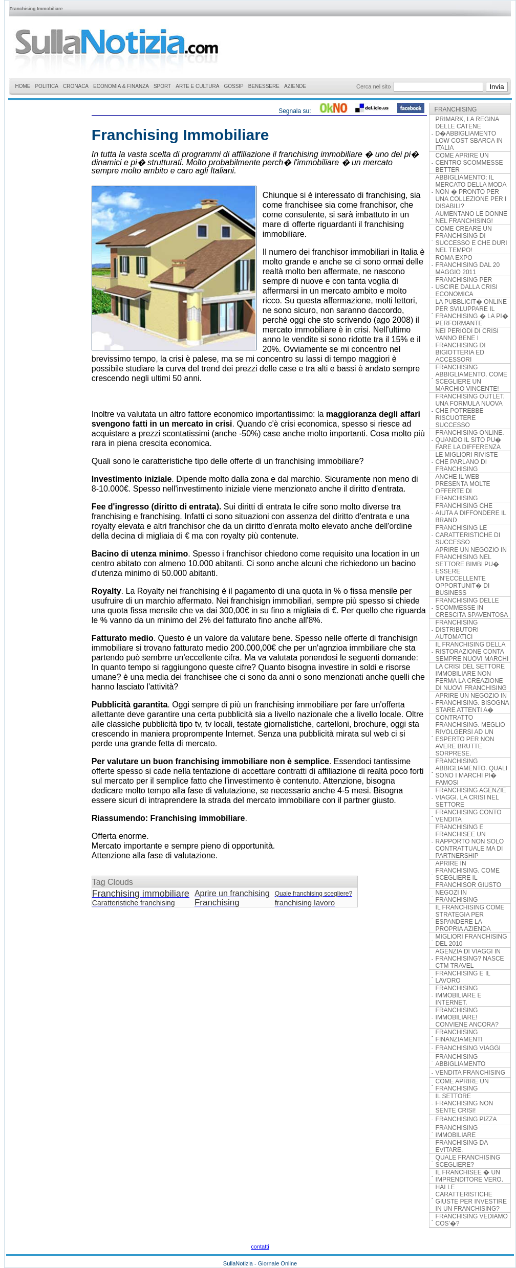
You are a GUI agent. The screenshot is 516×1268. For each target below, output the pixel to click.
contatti (260, 1246)
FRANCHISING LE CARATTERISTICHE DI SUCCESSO (468, 535)
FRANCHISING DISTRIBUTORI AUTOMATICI (457, 629)
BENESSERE (264, 86)
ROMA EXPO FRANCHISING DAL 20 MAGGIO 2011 (468, 265)
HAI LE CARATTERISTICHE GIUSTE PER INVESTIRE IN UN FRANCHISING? (471, 1198)
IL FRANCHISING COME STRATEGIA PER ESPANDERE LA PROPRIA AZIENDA (470, 918)
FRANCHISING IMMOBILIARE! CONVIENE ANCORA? (467, 1017)
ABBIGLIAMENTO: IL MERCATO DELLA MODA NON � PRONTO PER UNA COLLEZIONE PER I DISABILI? (471, 192)
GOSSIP (233, 86)
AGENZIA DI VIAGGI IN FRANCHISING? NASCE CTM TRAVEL (470, 958)
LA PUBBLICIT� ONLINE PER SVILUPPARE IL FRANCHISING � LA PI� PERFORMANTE (472, 312)
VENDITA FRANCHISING (470, 1072)
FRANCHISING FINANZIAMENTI (459, 1036)
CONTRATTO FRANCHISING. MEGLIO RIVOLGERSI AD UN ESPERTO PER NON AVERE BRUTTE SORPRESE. (470, 735)
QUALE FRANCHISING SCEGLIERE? (468, 1161)
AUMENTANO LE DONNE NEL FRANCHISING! (471, 217)
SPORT (162, 86)
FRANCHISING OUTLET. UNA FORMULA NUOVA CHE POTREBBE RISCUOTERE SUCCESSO (470, 411)
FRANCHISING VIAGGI (468, 1048)
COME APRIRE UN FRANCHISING (462, 1085)
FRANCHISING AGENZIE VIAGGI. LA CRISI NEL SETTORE (471, 797)
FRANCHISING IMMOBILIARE (457, 1131)
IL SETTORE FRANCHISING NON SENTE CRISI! (464, 1103)
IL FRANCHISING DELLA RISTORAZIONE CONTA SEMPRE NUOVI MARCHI (472, 651)
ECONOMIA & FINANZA (121, 86)
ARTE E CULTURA (197, 86)
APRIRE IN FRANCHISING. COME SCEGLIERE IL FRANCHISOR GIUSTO (468, 874)
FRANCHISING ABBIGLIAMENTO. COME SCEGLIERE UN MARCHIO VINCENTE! (471, 378)
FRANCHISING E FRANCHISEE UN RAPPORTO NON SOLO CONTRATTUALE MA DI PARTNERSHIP (470, 841)
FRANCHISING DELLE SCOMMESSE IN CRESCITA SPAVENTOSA (472, 607)
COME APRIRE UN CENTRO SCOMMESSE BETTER (469, 162)
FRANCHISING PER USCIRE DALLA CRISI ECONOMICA (467, 287)
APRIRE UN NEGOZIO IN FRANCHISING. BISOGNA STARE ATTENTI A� (472, 703)
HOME (22, 86)
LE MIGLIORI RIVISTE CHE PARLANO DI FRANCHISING (467, 462)
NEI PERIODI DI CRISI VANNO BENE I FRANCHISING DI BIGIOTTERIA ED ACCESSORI (467, 345)
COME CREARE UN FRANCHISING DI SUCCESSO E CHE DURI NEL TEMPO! (471, 239)
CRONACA (76, 86)
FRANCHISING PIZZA (466, 1119)
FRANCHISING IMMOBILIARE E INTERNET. (459, 995)
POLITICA (46, 86)
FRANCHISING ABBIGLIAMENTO (461, 1060)
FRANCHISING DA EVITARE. (462, 1146)
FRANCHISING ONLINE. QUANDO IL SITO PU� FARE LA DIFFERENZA (470, 440)
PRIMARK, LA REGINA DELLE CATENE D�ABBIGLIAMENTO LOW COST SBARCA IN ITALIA (469, 133)
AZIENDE (295, 86)
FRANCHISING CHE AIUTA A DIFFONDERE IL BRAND (471, 513)
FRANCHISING (456, 109)
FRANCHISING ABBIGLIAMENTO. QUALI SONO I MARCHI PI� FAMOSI (471, 772)
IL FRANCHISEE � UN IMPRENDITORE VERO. (469, 1176)
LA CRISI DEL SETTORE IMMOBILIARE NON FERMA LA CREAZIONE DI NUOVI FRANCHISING (471, 677)
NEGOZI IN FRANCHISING (457, 896)
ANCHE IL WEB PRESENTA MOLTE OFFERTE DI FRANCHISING (463, 487)
